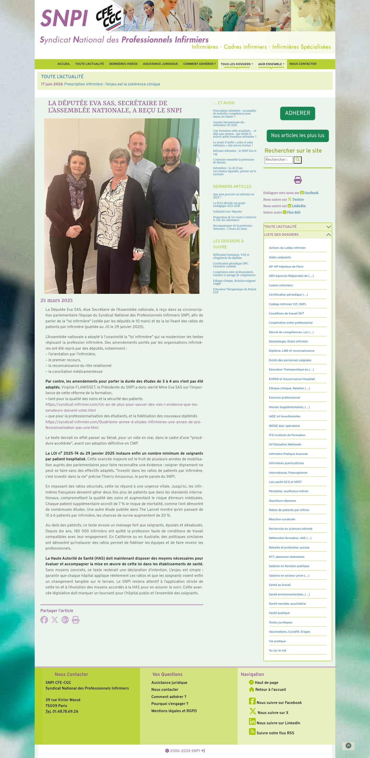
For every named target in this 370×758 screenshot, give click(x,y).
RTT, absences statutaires (287, 557)
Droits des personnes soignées (290, 360)
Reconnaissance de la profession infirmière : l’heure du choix (232, 227)
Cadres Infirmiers (281, 286)
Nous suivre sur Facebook (275, 703)
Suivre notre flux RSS (271, 733)
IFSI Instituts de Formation (287, 435)
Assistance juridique (160, 64)
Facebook (309, 193)
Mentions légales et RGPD (174, 711)
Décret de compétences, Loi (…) (291, 332)
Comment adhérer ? (168, 697)
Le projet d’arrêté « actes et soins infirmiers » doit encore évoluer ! (233, 144)
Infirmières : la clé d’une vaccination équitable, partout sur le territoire (234, 171)
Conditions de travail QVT (286, 314)
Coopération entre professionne (291, 323)
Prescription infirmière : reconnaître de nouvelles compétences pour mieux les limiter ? (234, 113)
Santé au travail (280, 585)
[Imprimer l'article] (75, 621)
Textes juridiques (281, 623)
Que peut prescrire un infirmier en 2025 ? (233, 196)
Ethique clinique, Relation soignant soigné (234, 282)
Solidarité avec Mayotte (227, 211)
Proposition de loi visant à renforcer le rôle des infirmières (234, 219)
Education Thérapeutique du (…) (291, 370)
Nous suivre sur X (269, 713)
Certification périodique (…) (288, 295)
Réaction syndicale (282, 519)
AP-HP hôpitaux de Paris (286, 267)
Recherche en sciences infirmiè (291, 529)
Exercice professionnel (285, 398)
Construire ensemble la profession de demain (233, 161)
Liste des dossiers (281, 235)
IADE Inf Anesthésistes (285, 417)
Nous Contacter (71, 675)
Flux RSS (291, 213)
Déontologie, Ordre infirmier (288, 342)
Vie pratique (277, 641)
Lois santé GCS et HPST (285, 482)
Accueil (63, 64)
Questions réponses (282, 501)
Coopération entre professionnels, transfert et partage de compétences (234, 273)
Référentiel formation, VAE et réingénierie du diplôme (231, 256)
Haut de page (263, 683)
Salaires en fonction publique (289, 566)
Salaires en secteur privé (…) (289, 576)
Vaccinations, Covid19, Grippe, (290, 632)
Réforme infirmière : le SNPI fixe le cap (235, 152)
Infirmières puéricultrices (286, 463)
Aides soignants (280, 257)
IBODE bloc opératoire (284, 426)
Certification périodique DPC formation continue (231, 265)
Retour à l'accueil (267, 690)
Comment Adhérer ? (199, 64)
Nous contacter (303, 64)
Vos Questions (167, 675)
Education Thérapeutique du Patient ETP (234, 291)
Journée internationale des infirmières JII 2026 (229, 124)
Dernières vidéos (123, 64)
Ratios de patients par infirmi (289, 510)
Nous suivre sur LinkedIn (274, 723)
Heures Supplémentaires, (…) (289, 407)
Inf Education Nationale (285, 445)
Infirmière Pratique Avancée (288, 454)
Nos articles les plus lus (298, 136)
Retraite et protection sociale (289, 548)
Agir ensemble (270, 64)
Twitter (296, 200)
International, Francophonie (288, 473)
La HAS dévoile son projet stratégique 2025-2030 (229, 204)
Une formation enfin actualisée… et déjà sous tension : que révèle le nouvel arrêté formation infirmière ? (234, 133)
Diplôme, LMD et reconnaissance (292, 351)
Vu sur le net (277, 651)
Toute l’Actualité (89, 64)
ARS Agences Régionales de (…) (291, 276)
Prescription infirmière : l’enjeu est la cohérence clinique (112, 84)
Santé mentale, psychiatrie (287, 604)
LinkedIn (297, 206)
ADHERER (297, 113)
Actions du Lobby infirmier (287, 248)
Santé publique (279, 613)
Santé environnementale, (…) (289, 595)
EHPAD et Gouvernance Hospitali (292, 379)
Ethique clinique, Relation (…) (289, 388)
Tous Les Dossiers (236, 64)
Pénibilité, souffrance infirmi (289, 491)
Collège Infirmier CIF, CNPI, (288, 304)
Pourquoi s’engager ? (169, 704)
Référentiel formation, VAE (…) (290, 538)
